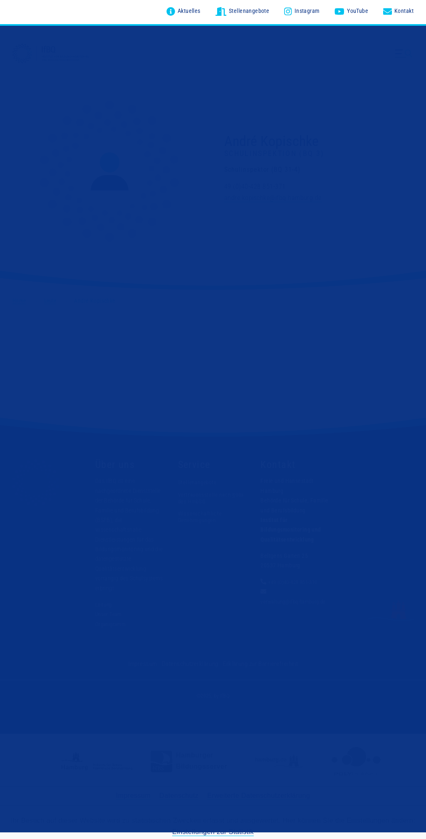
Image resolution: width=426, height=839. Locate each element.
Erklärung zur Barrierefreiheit (257, 662)
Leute (52, 299)
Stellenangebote (198, 481)
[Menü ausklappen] (404, 57)
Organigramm (112, 622)
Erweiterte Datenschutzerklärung (258, 793)
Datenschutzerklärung (191, 662)
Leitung (104, 603)
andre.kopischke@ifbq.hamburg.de (273, 196)
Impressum (147, 662)
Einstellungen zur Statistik (213, 829)
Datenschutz (178, 793)
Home (19, 299)
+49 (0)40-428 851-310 (295, 580)
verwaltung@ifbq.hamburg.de (295, 599)
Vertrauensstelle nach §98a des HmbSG (205, 496)
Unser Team (109, 612)
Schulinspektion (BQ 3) (274, 151)
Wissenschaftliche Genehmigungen (200, 514)
